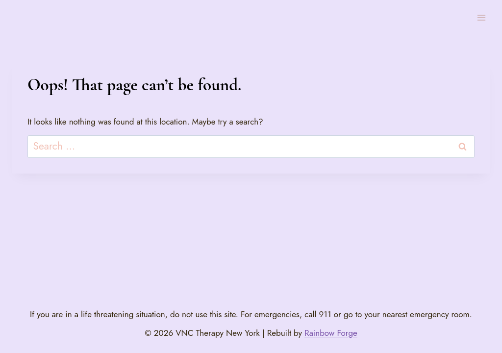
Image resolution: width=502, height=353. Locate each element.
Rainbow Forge (330, 333)
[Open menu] (481, 17)
